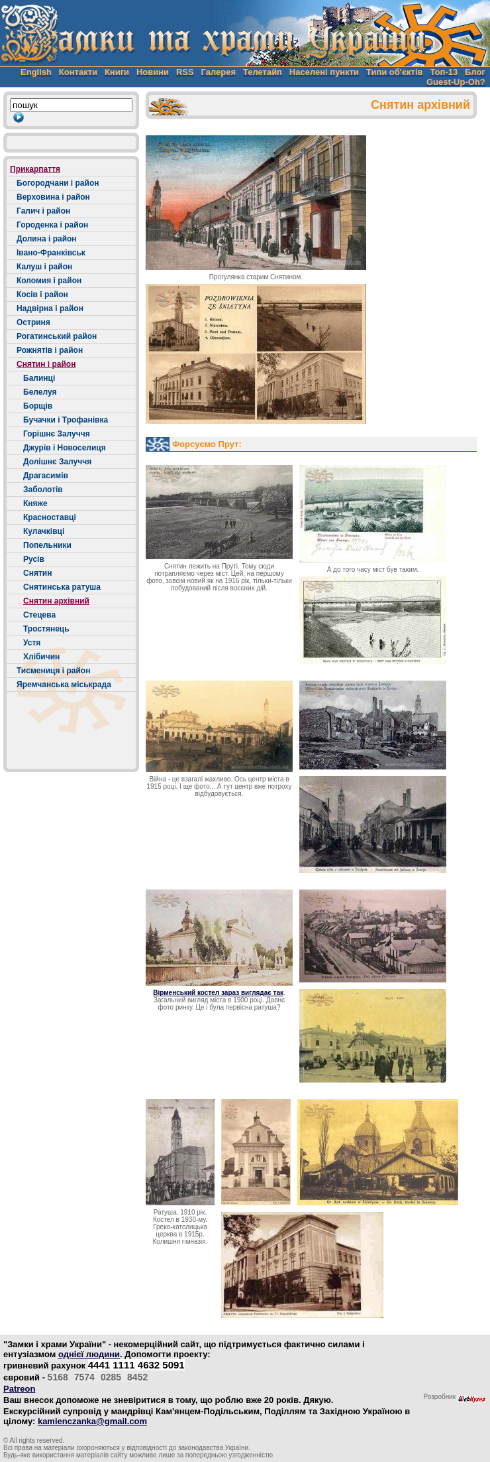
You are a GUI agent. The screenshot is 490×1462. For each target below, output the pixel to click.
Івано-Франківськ (51, 252)
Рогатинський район (57, 336)
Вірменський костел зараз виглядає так (218, 992)
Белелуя (39, 392)
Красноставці (49, 517)
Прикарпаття (35, 169)
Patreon (19, 1389)
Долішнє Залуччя (57, 461)
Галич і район (43, 211)
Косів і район (42, 294)
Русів (33, 559)
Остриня (33, 322)
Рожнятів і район (50, 350)
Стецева (39, 615)
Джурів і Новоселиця (64, 447)
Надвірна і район (50, 308)
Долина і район (47, 238)
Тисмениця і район (53, 670)
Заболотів (43, 489)
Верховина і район (53, 197)
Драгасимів (45, 475)
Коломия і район (49, 280)
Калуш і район (44, 266)
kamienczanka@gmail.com (92, 1421)
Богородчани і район (58, 183)
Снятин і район (46, 364)
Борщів (37, 406)
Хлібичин (41, 656)
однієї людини (89, 1354)
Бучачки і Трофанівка (65, 420)
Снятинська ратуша (62, 587)
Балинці (39, 378)
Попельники (47, 545)
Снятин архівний (56, 601)
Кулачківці (43, 531)
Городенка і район (52, 225)
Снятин (37, 573)
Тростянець (46, 628)
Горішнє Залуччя (56, 433)
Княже (35, 503)
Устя (31, 642)
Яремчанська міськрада (64, 684)
